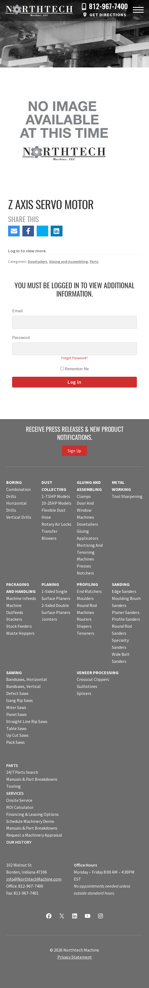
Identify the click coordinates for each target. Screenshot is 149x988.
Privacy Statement (74, 957)
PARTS (12, 765)
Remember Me (74, 368)
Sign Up (74, 450)
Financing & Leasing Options (32, 814)
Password (21, 337)
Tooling (13, 786)
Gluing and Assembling (68, 261)
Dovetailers (37, 261)
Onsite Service (19, 800)
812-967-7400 (108, 7)
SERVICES (15, 793)
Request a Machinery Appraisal (34, 835)
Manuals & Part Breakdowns (31, 779)
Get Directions (107, 14)
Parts (94, 261)
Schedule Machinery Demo (30, 821)
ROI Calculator (19, 807)
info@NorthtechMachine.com (33, 879)
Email (17, 310)
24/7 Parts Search (22, 772)
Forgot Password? (74, 358)
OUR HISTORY (19, 842)
